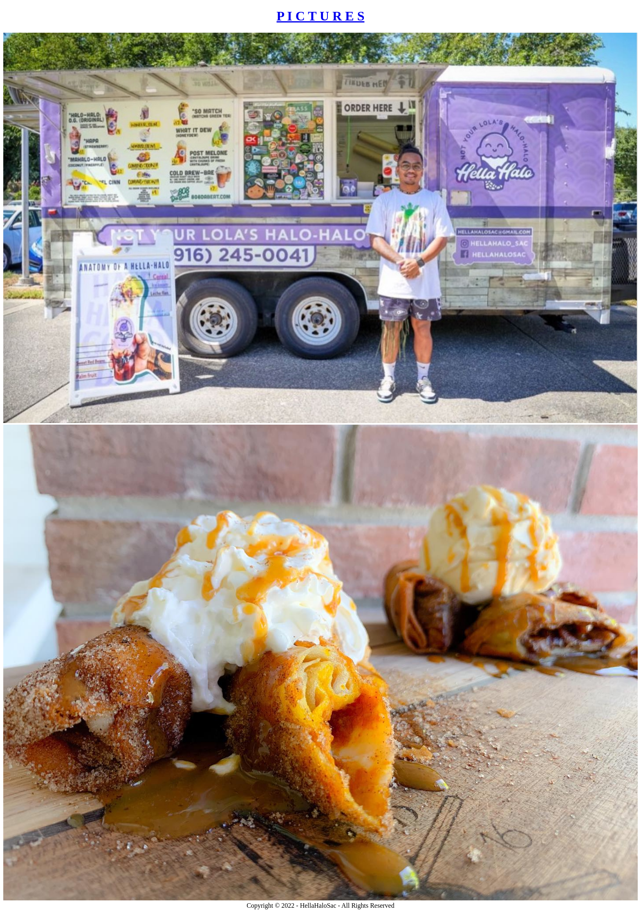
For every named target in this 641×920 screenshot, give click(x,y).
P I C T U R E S (321, 16)
